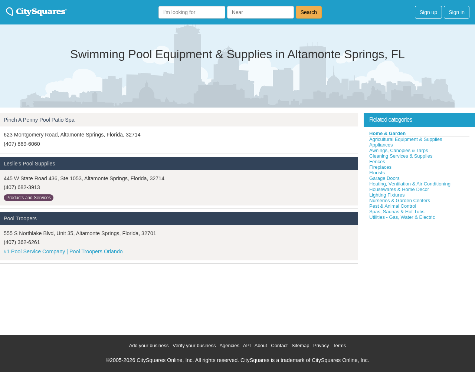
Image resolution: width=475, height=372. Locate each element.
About (261, 345)
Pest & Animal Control (392, 206)
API (247, 345)
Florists (377, 172)
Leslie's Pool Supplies (29, 164)
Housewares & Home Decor (399, 189)
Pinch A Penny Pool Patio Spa (39, 120)
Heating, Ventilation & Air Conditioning (410, 184)
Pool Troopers (20, 218)
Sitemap (300, 345)
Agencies (229, 345)
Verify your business (194, 345)
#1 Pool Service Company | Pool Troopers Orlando (63, 251)
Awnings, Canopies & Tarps (398, 150)
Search (309, 12)
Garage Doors (384, 178)
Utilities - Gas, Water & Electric (402, 217)
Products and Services (28, 197)
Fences (377, 161)
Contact (279, 345)
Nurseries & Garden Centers (399, 200)
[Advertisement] (419, 276)
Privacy (321, 345)
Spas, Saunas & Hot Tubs (397, 211)
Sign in (457, 12)
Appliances (381, 145)
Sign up (428, 12)
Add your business (149, 345)
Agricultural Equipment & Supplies (405, 139)
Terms (339, 345)
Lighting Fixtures (386, 195)
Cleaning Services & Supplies (401, 156)
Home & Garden (387, 133)
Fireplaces (380, 167)
